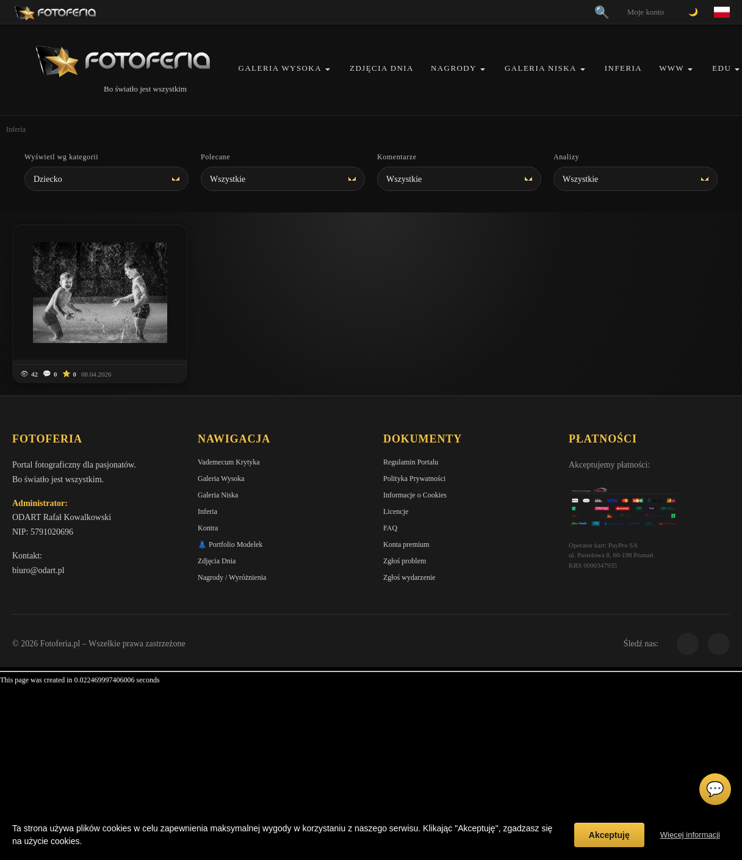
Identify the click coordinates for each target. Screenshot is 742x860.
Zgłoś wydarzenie (409, 577)
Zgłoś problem (404, 561)
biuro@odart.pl (38, 570)
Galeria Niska (541, 68)
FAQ (390, 528)
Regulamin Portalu (410, 462)
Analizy (566, 157)
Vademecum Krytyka (229, 462)
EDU (721, 68)
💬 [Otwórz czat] (715, 789)
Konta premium (406, 544)
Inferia (623, 68)
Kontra (208, 528)
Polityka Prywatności (414, 478)
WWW (671, 68)
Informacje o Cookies (415, 495)
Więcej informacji (690, 834)
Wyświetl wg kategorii (61, 157)
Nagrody (454, 68)
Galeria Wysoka (280, 68)
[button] (328, 69)
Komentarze (397, 157)
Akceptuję (609, 835)
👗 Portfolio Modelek (230, 544)
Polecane (215, 157)
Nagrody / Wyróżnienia (232, 577)
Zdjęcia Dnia (382, 68)
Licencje (395, 511)
